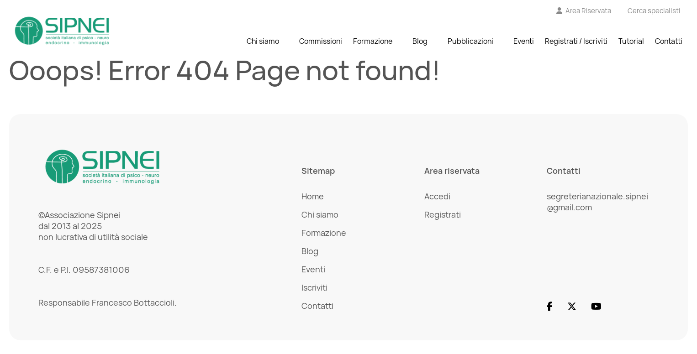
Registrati (442, 214)
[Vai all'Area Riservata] (584, 11)
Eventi (523, 41)
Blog (420, 41)
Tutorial (631, 41)
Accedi (437, 196)
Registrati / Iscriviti (576, 41)
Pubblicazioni (470, 41)
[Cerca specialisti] (654, 11)
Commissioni (320, 41)
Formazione (372, 41)
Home (312, 196)
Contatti (668, 41)
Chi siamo (263, 41)
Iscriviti (314, 287)
